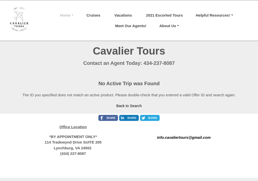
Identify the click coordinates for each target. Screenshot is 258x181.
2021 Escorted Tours (164, 15)
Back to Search (129, 106)
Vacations (123, 15)
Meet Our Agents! (130, 26)
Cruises (93, 15)
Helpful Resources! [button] (213, 15)
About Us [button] (167, 26)
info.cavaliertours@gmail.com (184, 137)
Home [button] (65, 15)
